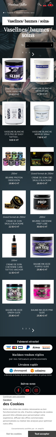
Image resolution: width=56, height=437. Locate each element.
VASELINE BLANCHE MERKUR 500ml (42, 133)
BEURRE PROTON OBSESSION (14, 179)
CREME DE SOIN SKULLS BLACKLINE (14, 222)
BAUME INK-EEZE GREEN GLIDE (14, 311)
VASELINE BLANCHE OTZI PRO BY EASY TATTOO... (14, 134)
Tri (22, 45)
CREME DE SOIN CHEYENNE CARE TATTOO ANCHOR (14, 267)
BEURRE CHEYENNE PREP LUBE (42, 222)
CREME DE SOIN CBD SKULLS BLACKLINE (42, 179)
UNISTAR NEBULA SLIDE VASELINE (14, 90)
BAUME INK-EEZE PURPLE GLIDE (42, 265)
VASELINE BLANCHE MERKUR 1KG (42, 89)
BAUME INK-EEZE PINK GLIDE (42, 311)
